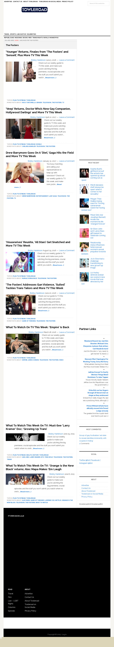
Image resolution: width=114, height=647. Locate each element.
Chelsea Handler (29, 146)
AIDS (23, 457)
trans (9, 459)
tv (63, 102)
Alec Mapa (26, 500)
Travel (10, 594)
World (39, 144)
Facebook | (95, 460)
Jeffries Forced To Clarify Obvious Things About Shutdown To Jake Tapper (98, 374)
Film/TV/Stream (19, 100)
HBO (27, 457)
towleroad (31, 100)
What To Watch (42, 502)
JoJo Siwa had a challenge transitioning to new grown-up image (97, 263)
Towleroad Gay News (57, 9)
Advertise (85, 485)
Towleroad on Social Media (92, 494)
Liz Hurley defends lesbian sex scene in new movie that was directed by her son (93, 278)
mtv (42, 457)
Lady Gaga (53, 196)
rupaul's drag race (29, 278)
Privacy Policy (86, 497)
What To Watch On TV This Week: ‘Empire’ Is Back (37, 327)
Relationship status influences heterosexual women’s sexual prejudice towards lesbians (93, 248)
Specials (11, 611)
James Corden (33, 360)
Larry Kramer (35, 457)
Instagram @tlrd (85, 463)
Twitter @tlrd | (85, 460)
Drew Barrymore (28, 196)
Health (29, 455)
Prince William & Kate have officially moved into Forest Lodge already (97, 408)
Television (47, 102)
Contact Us (85, 488)
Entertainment (42, 196)
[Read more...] (50, 77)
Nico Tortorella (29, 102)
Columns (11, 607)
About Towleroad (88, 491)
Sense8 (39, 102)
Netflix (58, 500)
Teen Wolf (49, 457)
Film (10, 597)
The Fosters (57, 102)
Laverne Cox (50, 500)
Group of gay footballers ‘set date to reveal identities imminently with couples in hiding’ (92, 438)
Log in (64, 634)
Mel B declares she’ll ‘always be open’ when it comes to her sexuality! (97, 189)
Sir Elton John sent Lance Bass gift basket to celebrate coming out (97, 233)
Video (61, 360)
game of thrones (29, 321)
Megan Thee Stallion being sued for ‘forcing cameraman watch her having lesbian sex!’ (93, 204)
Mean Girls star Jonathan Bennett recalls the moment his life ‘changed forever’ (98, 219)
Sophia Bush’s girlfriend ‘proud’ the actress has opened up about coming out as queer (93, 174)
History (36, 455)
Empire (24, 360)
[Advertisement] (40, 393)
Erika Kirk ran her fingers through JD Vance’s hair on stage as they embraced (98, 392)
